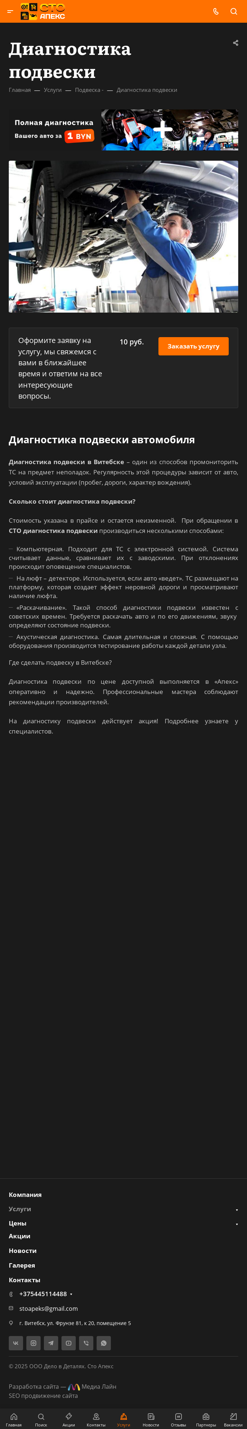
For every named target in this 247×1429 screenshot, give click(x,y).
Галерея (22, 1265)
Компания (25, 1194)
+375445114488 (43, 1294)
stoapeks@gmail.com (48, 1309)
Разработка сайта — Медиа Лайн (62, 1387)
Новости (23, 1250)
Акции (19, 1236)
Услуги (20, 1209)
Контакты (24, 1280)
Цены (17, 1223)
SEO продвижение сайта (43, 1396)
